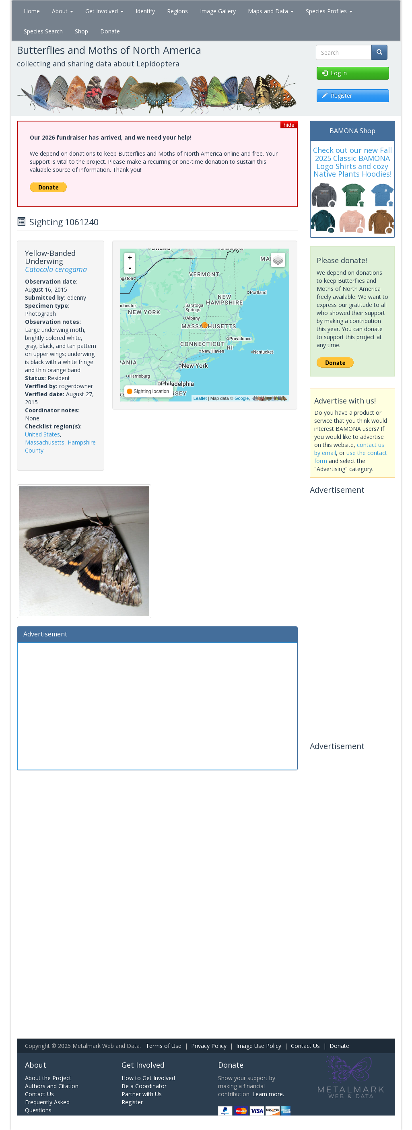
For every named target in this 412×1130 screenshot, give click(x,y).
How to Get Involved (148, 1078)
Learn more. (268, 1094)
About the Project (48, 1078)
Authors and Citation (51, 1086)
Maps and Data (271, 11)
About (62, 11)
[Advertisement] (157, 705)
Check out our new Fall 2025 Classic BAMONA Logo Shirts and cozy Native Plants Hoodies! (352, 162)
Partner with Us (142, 1094)
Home (32, 11)
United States (42, 434)
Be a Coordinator (144, 1086)
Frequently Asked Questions (47, 1106)
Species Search (43, 31)
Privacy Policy (209, 1046)
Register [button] (337, 95)
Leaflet (200, 398)
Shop (81, 31)
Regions (177, 11)
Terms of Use (163, 1046)
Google (242, 398)
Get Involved (104, 11)
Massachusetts (44, 442)
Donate (110, 31)
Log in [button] (334, 73)
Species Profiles (329, 11)
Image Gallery (218, 11)
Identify (145, 11)
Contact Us (305, 1046)
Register (132, 1102)
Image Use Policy (258, 1046)
